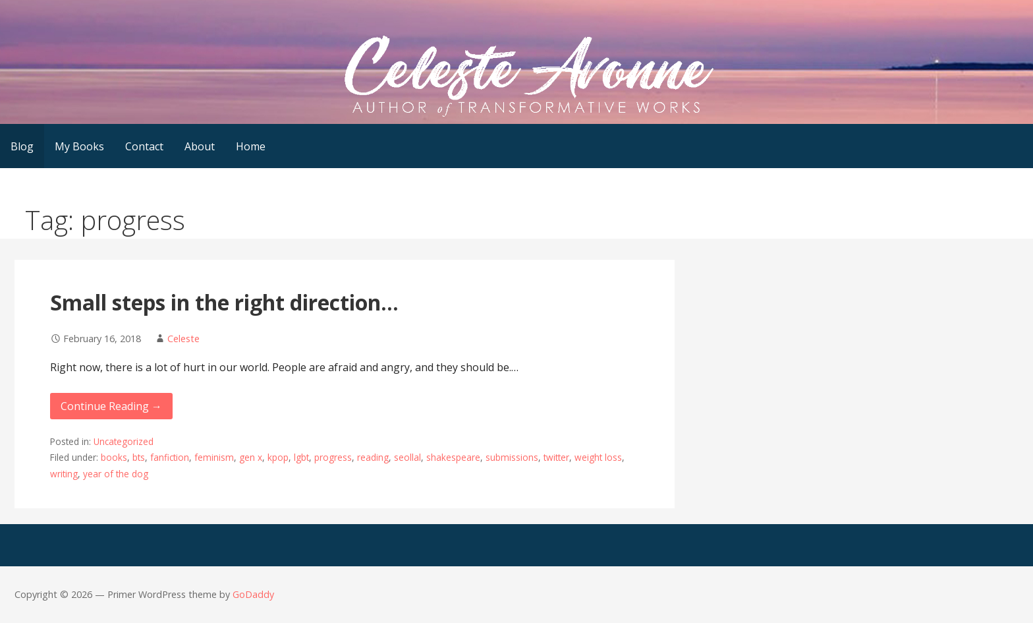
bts (138, 457)
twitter (556, 457)
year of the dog (115, 473)
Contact (144, 146)
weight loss (598, 457)
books (114, 457)
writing (64, 473)
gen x (250, 457)
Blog (22, 146)
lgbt (301, 457)
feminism (214, 457)
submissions (512, 457)
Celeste (183, 338)
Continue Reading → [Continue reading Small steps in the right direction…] (111, 406)
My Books (79, 146)
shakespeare (453, 457)
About (199, 146)
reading (373, 457)
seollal (407, 457)
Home (250, 146)
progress (333, 457)
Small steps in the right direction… (224, 302)
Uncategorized (124, 441)
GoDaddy (253, 594)
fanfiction (169, 457)
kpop (278, 457)
